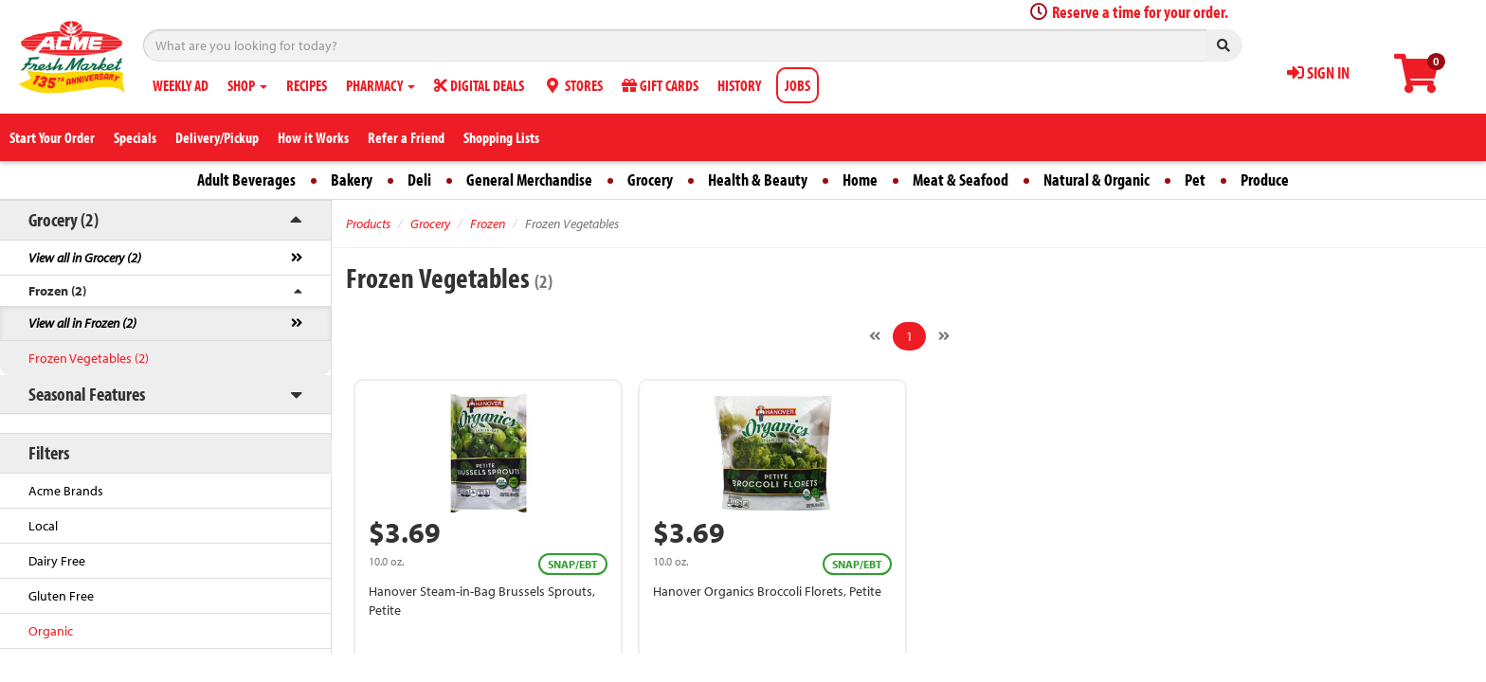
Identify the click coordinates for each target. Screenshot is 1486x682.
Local (43, 525)
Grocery (650, 179)
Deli (419, 179)
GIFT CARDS (660, 85)
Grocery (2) (63, 219)
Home (860, 179)
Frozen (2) (57, 290)
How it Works (313, 137)
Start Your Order (52, 137)
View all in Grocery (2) (84, 257)
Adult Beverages (246, 179)
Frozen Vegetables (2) (88, 358)
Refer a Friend (406, 137)
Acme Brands (65, 490)
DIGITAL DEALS (479, 85)
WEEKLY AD (180, 85)
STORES (573, 85)
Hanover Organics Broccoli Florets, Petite (767, 591)
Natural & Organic (1096, 179)
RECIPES (306, 85)
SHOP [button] (247, 85)
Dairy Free (56, 560)
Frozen (487, 223)
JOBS (797, 85)
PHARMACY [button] (380, 85)
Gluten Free (61, 595)
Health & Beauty (757, 179)
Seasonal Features (86, 393)
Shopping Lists (501, 137)
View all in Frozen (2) (82, 323)
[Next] (944, 336)
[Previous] (875, 336)
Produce (1265, 179)
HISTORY (739, 85)
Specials (135, 137)
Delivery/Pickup (217, 137)
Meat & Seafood (960, 179)
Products (368, 223)
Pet (1195, 179)
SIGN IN (1318, 72)
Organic (50, 630)
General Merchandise (529, 179)
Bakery (351, 179)
